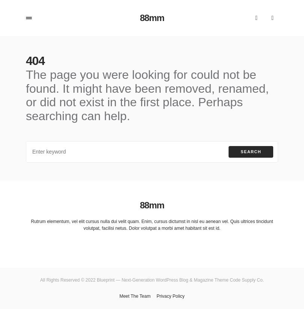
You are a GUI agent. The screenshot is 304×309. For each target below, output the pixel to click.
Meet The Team (134, 296)
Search (251, 151)
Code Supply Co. (247, 280)
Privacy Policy (171, 296)
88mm (152, 18)
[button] (28, 18)
